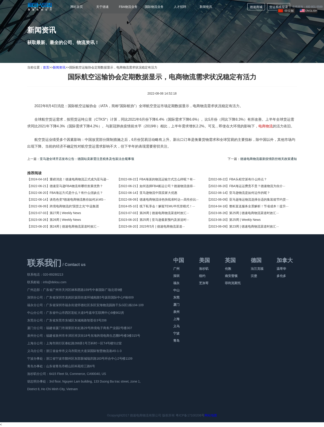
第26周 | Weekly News (65, 219)
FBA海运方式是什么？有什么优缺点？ (76, 193)
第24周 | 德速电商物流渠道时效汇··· (74, 226)
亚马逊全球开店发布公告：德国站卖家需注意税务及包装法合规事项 (87, 159)
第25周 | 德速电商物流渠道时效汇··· (254, 213)
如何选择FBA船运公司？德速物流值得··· (167, 186)
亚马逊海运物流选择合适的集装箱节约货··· (258, 199)
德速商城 (256, 7)
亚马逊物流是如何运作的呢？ (249, 193)
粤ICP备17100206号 (190, 415)
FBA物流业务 (128, 7)
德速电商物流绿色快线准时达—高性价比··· (169, 199)
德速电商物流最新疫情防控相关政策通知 (268, 159)
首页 (46, 67)
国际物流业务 (154, 7)
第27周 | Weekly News (65, 213)
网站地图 (210, 415)
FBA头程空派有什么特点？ (248, 179)
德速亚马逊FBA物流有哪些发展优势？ (76, 186)
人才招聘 (180, 7)
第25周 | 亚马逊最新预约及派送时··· (164, 219)
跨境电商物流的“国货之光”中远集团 (74, 206)
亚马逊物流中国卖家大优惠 (158, 193)
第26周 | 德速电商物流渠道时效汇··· (164, 213)
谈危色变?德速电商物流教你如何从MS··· (78, 199)
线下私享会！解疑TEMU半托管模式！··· (167, 206)
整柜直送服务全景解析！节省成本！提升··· (258, 206)
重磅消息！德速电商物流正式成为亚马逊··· (79, 179)
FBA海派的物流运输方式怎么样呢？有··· (167, 179)
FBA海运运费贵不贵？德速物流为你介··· (257, 186)
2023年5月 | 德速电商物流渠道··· (162, 226)
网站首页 (76, 7)
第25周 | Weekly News (245, 219)
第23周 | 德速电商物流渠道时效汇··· (254, 226)
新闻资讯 (206, 7)
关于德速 (102, 7)
